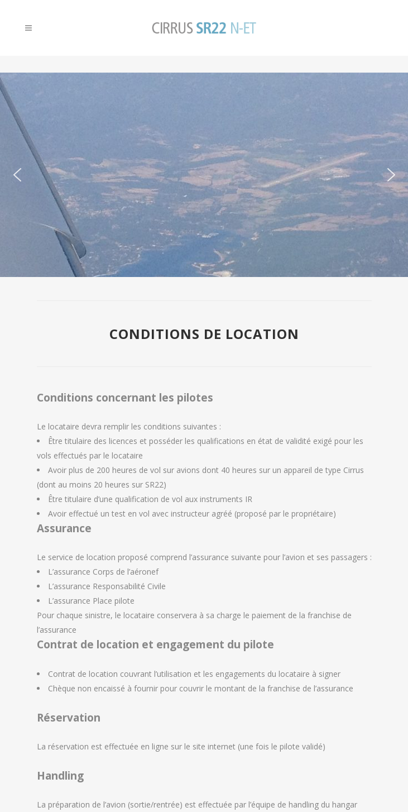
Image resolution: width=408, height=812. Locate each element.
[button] (17, 175)
